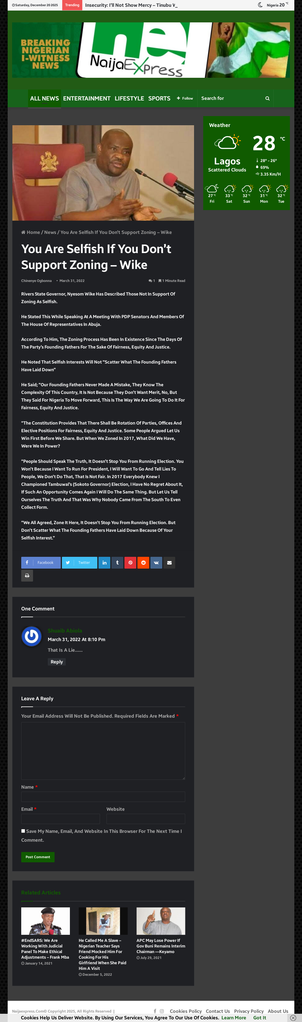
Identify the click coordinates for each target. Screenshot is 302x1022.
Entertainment (87, 98)
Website (115, 809)
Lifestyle (129, 98)
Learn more (233, 1018)
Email (29, 809)
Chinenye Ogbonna (36, 281)
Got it (259, 1018)
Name (29, 787)
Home (30, 232)
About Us (278, 1011)
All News (44, 98)
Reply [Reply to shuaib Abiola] (57, 662)
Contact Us (218, 1011)
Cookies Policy (186, 1011)
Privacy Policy (249, 1011)
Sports (159, 98)
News (50, 232)
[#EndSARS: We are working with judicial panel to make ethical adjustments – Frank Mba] (45, 921)
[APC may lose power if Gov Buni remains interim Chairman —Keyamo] (161, 921)
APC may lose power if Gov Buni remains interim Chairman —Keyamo (161, 946)
